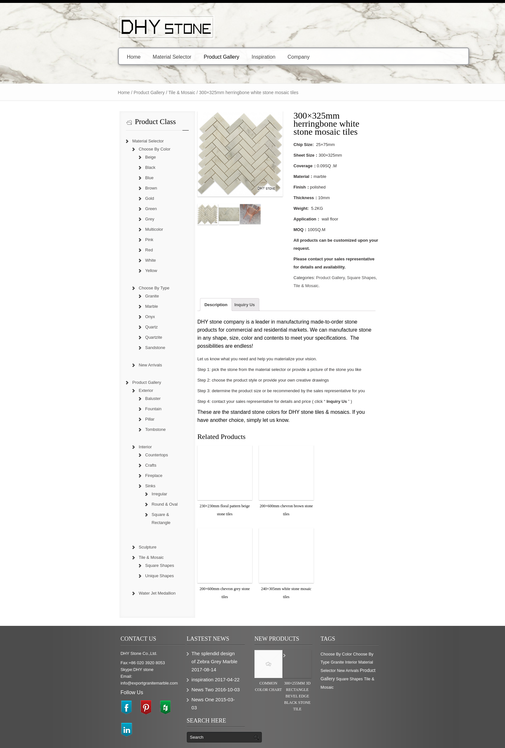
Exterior (103, 390)
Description (199, 280)
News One (184, 683)
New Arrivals (107, 365)
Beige (107, 157)
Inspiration (221, 56)
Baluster (110, 398)
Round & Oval (122, 504)
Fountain (110, 408)
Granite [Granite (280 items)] (414, 646)
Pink (106, 239)
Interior (102, 446)
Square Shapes (377, 261)
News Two (184, 673)
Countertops (113, 454)
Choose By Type (111, 288)
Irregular (116, 493)
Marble (108, 306)
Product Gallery (181, 56)
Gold (106, 198)
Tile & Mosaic (139, 92)
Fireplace (110, 475)
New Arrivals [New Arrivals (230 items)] (400, 654)
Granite (109, 296)
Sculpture (105, 539)
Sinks (107, 485)
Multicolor (111, 229)
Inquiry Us (228, 280)
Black (107, 167)
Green (108, 208)
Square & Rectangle (127, 514)
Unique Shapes (116, 567)
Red (106, 250)
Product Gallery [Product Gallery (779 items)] (359, 662)
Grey (106, 219)
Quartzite (110, 337)
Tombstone (112, 429)
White (107, 260)
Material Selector (131, 56)
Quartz (108, 327)
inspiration (184, 663)
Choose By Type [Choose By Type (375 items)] (391, 646)
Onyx (107, 316)
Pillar (107, 419)
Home (91, 56)
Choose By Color (112, 149)
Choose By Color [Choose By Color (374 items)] (359, 646)
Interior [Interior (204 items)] (350, 654)
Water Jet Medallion (114, 585)
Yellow (108, 270)
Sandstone (112, 347)
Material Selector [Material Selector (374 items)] (372, 654)
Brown (108, 188)
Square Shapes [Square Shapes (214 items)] (389, 663)
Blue (106, 177)
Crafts (108, 465)
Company (257, 56)
